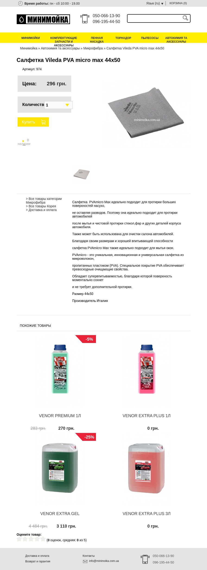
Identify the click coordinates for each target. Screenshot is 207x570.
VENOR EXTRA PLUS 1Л (147, 415)
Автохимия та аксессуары (176, 39)
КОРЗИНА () (178, 3)
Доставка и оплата (37, 555)
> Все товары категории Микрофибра (44, 200)
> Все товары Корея (41, 206)
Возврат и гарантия (37, 561)
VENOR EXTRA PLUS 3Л (147, 513)
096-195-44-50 (106, 21)
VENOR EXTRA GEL (60, 513)
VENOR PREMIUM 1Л (60, 415)
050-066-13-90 (106, 15)
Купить (28, 122)
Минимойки (30, 38)
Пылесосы (150, 38)
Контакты (89, 555)
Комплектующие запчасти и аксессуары (63, 41)
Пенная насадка (97, 39)
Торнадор (123, 38)
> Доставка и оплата (41, 210)
